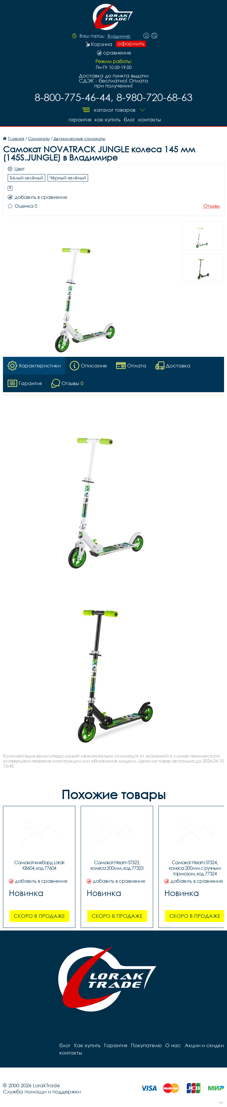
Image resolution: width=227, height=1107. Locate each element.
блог (129, 119)
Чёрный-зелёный (68, 177)
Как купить (107, 119)
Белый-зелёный (26, 177)
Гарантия (79, 119)
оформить (131, 44)
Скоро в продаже (39, 916)
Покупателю (146, 1045)
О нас (173, 1045)
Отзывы (211, 206)
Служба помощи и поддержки (42, 1091)
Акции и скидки (203, 1045)
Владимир (119, 36)
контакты (149, 119)
